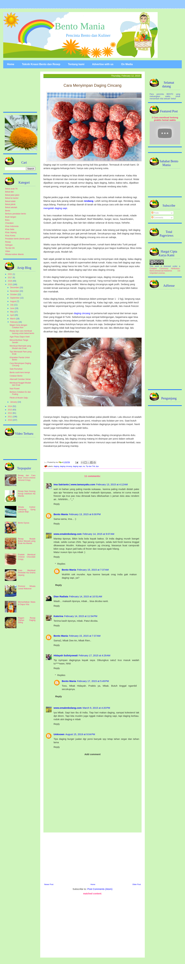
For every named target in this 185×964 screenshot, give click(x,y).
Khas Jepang (10, 232)
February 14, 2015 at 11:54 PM (80, 616)
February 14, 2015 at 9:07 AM (98, 534)
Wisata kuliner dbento (14, 254)
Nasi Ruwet (14, 388)
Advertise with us (102, 64)
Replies (61, 563)
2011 (10, 417)
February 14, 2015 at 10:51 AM (85, 596)
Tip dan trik (10, 248)
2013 (10, 410)
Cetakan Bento (16, 376)
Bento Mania (80, 26)
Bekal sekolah (11, 207)
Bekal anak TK (11, 189)
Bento (7, 211)
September (15, 298)
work (157, 266)
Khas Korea (10, 236)
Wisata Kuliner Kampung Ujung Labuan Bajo (26, 509)
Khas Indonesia (11, 226)
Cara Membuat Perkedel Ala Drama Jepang (26, 572)
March (13, 319)
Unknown (59, 734)
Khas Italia (9, 229)
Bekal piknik (10, 204)
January (14, 402)
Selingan (9, 245)
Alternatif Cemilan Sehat (20, 379)
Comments (157, 217)
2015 (10, 284)
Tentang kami (76, 64)
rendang (88, 201)
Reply (57, 504)
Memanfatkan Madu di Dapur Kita (26, 603)
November (15, 291)
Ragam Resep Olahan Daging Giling (26, 620)
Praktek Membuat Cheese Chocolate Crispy (26, 556)
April (12, 315)
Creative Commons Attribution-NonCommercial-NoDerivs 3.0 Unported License (165, 270)
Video (7, 251)
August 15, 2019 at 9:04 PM (80, 734)
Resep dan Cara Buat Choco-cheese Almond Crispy (26, 477)
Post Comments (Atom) (99, 889)
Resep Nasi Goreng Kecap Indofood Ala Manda (26, 493)
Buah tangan (10, 217)
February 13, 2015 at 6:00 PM (85, 514)
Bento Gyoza (23, 523)
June (12, 308)
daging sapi (77, 466)
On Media (127, 64)
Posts (155, 213)
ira (84, 466)
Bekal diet (9, 192)
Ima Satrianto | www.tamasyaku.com (74, 484)
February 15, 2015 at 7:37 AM (93, 569)
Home (10, 64)
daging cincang (82, 313)
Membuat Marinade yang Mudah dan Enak (20, 347)
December (15, 287)
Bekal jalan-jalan (12, 195)
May (12, 312)
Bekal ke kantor (11, 198)
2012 (10, 413)
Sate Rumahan (16, 369)
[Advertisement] (92, 857)
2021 (10, 274)
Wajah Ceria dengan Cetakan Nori (18, 326)
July (12, 305)
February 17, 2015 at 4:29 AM (94, 655)
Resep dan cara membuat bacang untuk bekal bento (22, 332)
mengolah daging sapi (55, 208)
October (14, 294)
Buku (7, 220)
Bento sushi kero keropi (20, 372)
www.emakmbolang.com (68, 534)
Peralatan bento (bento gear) (17, 239)
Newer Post (48, 884)
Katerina (58, 616)
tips (97, 466)
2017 (10, 277)
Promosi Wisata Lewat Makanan (26, 587)
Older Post (136, 884)
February (14, 322)
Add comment (92, 754)
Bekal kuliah (10, 201)
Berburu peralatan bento (15, 214)
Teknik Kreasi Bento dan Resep (41, 64)
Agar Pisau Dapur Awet (20, 337)
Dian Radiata (61, 596)
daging (56, 466)
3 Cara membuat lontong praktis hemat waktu (165, 118)
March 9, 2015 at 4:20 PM (96, 707)
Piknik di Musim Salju (19, 398)
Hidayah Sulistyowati (66, 655)
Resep (8, 242)
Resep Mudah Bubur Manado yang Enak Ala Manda (26, 541)
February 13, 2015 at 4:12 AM (112, 484)
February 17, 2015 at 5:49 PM (93, 681)
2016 (10, 281)
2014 (10, 406)
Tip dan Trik (90, 466)
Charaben (9, 223)
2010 (10, 420)
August (13, 301)
